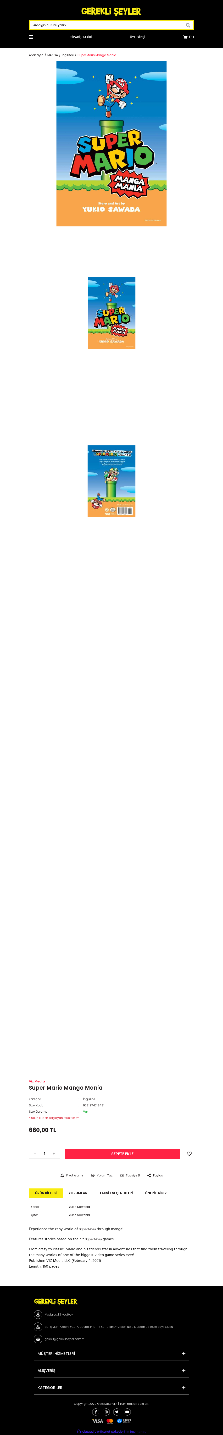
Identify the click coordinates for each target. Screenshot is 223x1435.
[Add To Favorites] (189, 1154)
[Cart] (188, 37)
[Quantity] (44, 1153)
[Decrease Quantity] (35, 1153)
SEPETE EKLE (122, 1154)
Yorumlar (78, 1193)
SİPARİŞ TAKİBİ (81, 37)
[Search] (111, 25)
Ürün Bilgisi (46, 1193)
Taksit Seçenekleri (116, 1193)
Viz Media (37, 1081)
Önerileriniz (156, 1193)
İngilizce (89, 1099)
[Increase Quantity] (53, 1153)
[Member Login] (137, 37)
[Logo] (111, 12)
